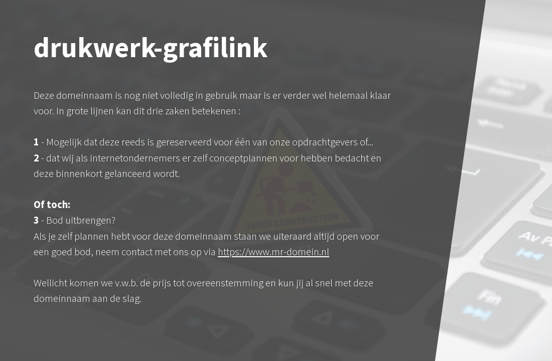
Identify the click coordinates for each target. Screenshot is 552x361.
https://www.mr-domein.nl (273, 251)
